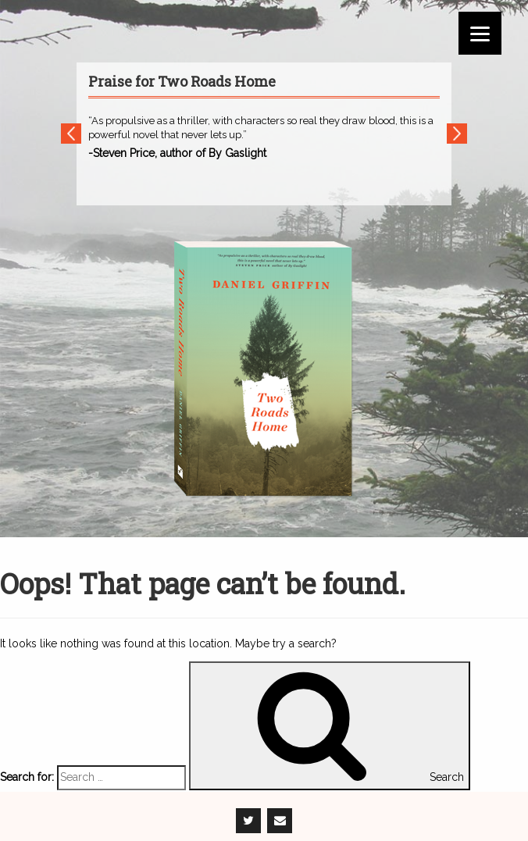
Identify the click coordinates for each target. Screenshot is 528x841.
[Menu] (479, 33)
